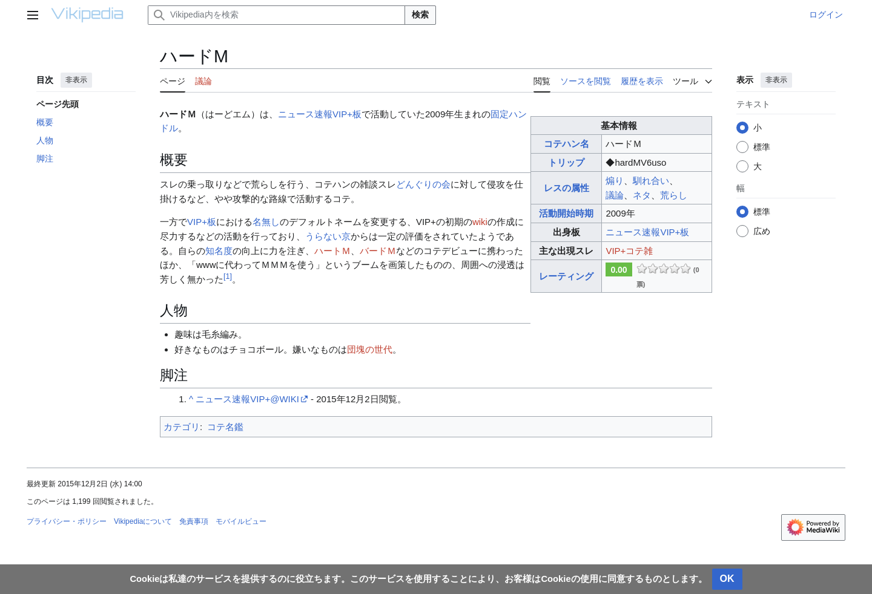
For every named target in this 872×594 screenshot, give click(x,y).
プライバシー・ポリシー (67, 521)
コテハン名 (566, 144)
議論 (615, 195)
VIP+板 (201, 222)
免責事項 (193, 521)
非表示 (76, 80)
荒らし (673, 195)
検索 (420, 14)
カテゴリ (182, 427)
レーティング (566, 276)
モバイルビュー (241, 521)
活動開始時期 (566, 213)
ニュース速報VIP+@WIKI (247, 399)
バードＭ (378, 251)
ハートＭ (332, 251)
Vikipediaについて (143, 521)
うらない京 (328, 236)
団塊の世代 (369, 349)
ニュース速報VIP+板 (647, 232)
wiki (479, 222)
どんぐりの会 (423, 184)
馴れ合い (651, 180)
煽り (615, 180)
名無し (266, 222)
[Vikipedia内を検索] (276, 15)
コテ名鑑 (225, 427)
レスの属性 (566, 188)
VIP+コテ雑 (629, 251)
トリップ (566, 162)
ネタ (642, 195)
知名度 (219, 251)
